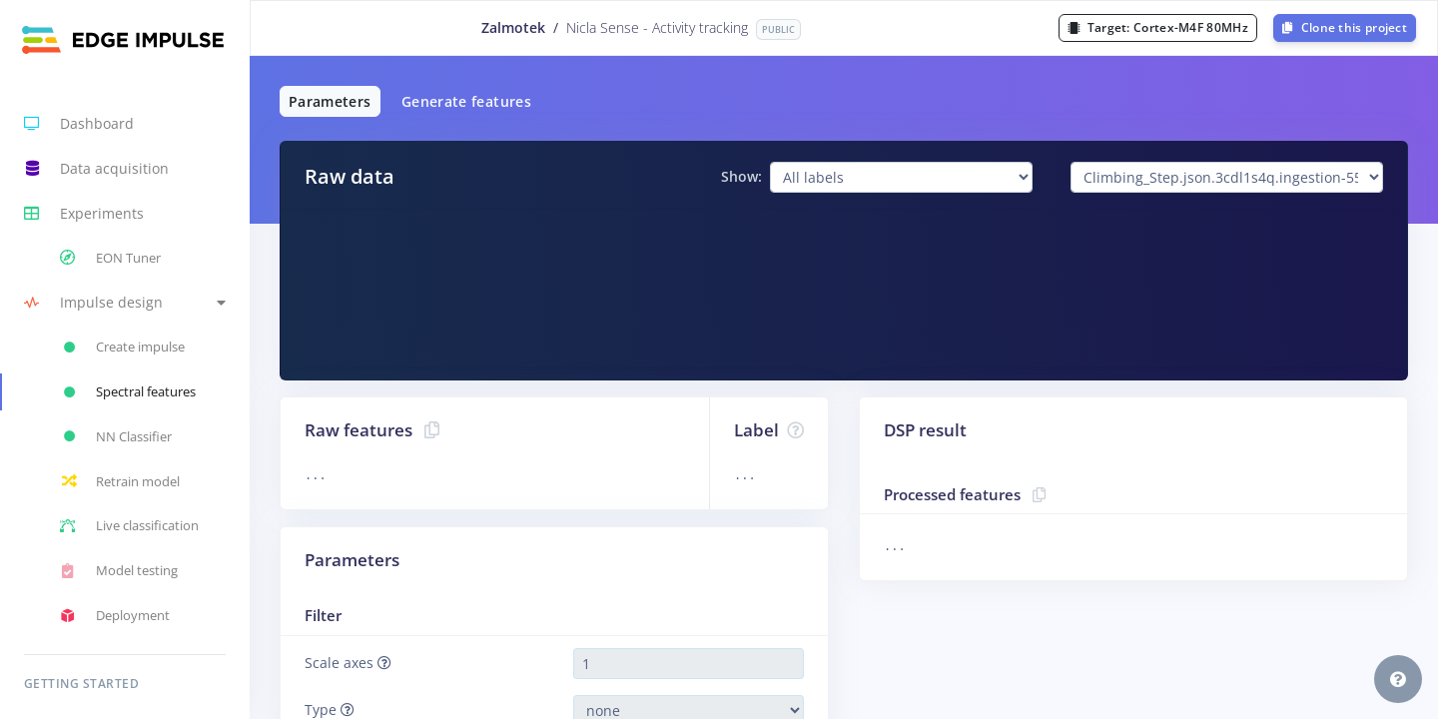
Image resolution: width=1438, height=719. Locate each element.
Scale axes (348, 662)
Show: (741, 176)
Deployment (115, 616)
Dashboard (79, 124)
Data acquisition (96, 169)
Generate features (466, 101)
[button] (125, 303)
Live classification (129, 526)
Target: (1158, 27)
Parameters (330, 101)
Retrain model (120, 481)
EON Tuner (110, 258)
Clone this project (1344, 27)
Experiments (84, 214)
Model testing (119, 571)
